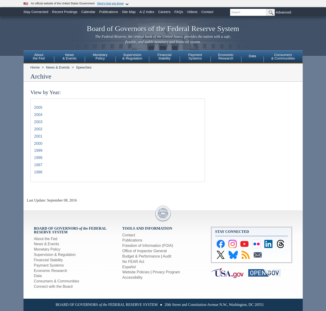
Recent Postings (64, 12)
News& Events (69, 56)
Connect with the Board (53, 286)
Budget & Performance (141, 256)
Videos (192, 12)
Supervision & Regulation (55, 255)
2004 (38, 115)
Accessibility (132, 277)
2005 (38, 107)
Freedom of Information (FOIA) (147, 246)
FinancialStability (164, 56)
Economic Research (50, 271)
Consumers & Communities (283, 56)
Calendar (88, 12)
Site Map (129, 12)
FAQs (178, 12)
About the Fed (45, 239)
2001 (38, 136)
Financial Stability (48, 260)
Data (252, 56)
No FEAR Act (133, 262)
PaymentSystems (195, 56)
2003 (38, 122)
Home (35, 67)
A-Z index (146, 12)
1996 (38, 172)
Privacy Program (166, 272)
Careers (164, 12)
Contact (207, 12)
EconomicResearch (226, 56)
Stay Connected (36, 12)
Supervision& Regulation (132, 56)
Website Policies (136, 272)
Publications (108, 12)
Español (129, 267)
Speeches (83, 67)
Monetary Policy (47, 249)
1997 (38, 165)
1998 (38, 158)
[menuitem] (39, 57)
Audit (167, 256)
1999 (38, 150)
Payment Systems (49, 265)
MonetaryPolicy (100, 56)
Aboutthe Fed (39, 56)
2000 (38, 144)
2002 (38, 129)
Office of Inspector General (144, 251)
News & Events (58, 67)
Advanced (283, 12)
